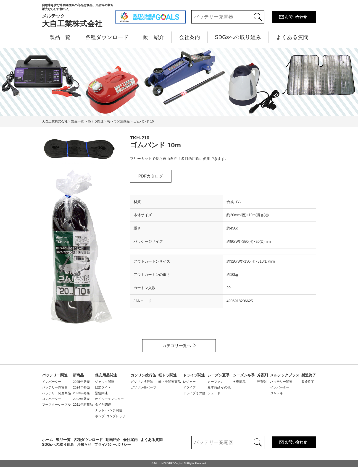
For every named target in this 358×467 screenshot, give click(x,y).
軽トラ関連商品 (169, 382)
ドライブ (189, 387)
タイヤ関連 (103, 404)
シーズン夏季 (218, 375)
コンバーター (51, 399)
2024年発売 (81, 387)
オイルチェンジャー (109, 399)
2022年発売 (81, 399)
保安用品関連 (106, 375)
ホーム (47, 440)
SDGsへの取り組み (238, 37)
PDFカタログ (150, 176)
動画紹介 (153, 37)
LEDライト (103, 387)
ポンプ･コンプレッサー (112, 416)
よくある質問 (292, 37)
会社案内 (189, 37)
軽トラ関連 (167, 375)
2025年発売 (81, 382)
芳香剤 (262, 375)
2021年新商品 (83, 404)
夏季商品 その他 (219, 387)
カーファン (216, 382)
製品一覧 (60, 37)
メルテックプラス (284, 375)
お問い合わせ (296, 17)
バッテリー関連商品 (56, 393)
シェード (214, 393)
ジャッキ (276, 393)
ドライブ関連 (194, 375)
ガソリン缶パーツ (143, 387)
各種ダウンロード (107, 37)
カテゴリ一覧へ (176, 345)
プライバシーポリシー (112, 444)
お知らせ (84, 444)
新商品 (78, 375)
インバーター (51, 382)
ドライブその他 (194, 393)
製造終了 (308, 375)
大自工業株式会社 (78, 15)
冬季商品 (239, 382)
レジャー (189, 382)
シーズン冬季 (244, 375)
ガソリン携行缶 (143, 375)
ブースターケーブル (56, 404)
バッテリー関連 (55, 375)
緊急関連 (101, 393)
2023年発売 (81, 393)
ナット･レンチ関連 (108, 410)
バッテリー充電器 (55, 387)
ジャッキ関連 (104, 382)
